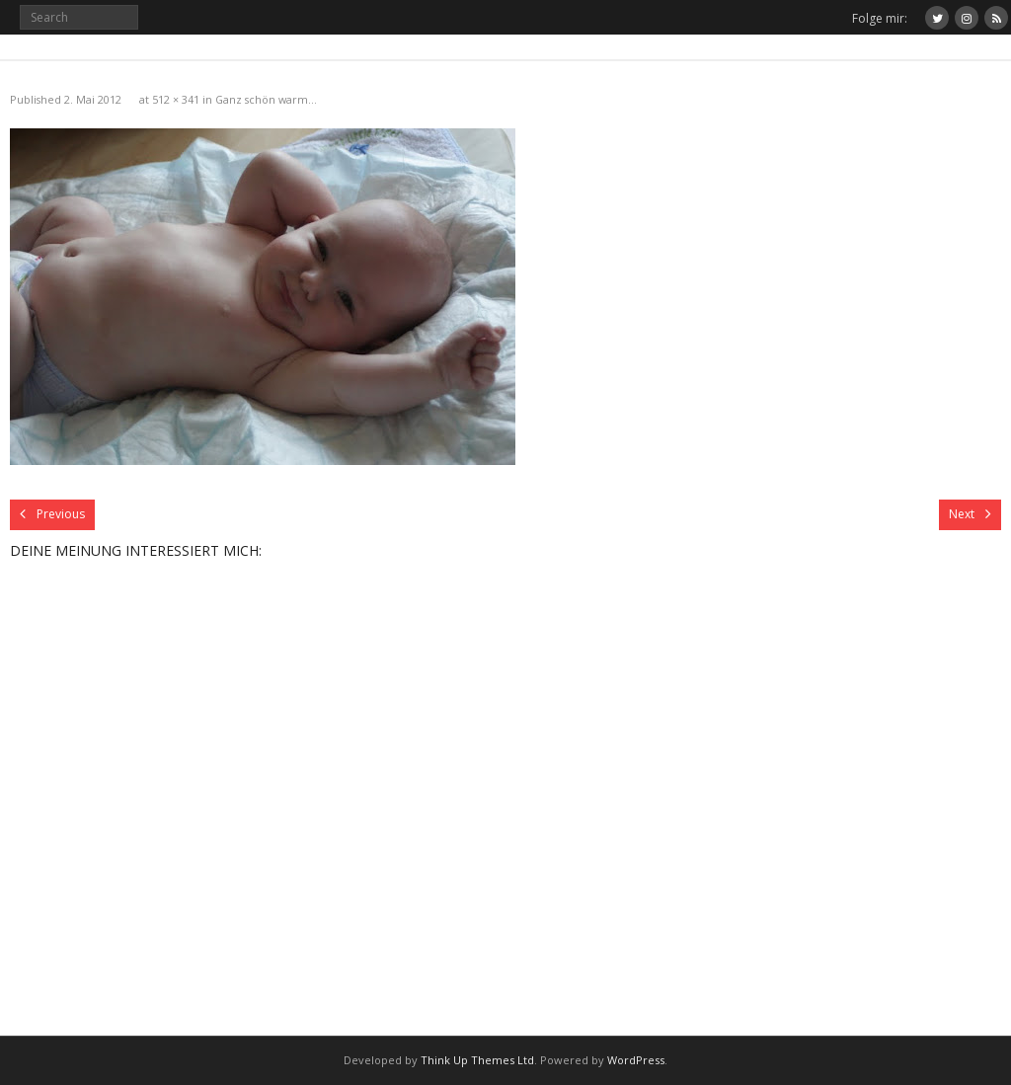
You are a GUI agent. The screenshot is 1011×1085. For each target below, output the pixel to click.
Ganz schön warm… (266, 99)
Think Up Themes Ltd (477, 1059)
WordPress (635, 1059)
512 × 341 (175, 99)
